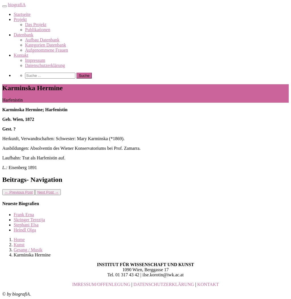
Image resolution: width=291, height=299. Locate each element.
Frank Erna (24, 214)
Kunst (19, 244)
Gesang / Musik (28, 249)
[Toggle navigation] (4, 6)
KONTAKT (208, 284)
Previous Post (19, 192)
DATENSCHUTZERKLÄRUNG (164, 284)
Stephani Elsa (26, 224)
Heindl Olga (25, 230)
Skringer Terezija (29, 219)
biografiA (17, 4)
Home (19, 239)
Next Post (48, 192)
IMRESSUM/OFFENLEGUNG (101, 284)
